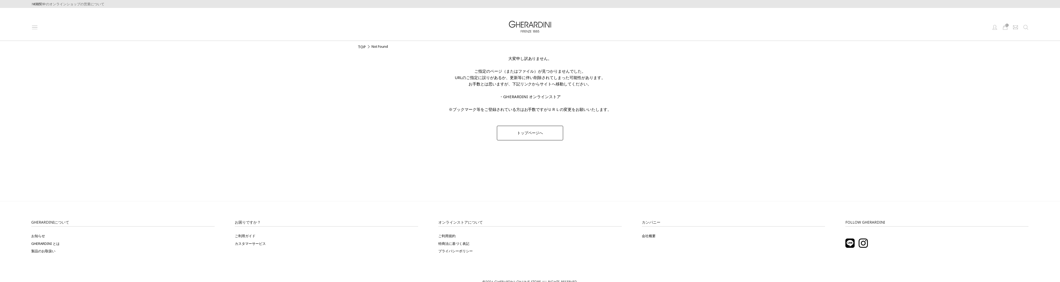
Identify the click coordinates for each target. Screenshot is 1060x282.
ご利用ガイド (245, 235)
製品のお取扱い (43, 251)
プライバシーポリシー (455, 251)
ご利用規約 (447, 235)
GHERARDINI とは (45, 243)
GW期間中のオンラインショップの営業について (67, 4)
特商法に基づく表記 (453, 243)
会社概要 (649, 235)
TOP (362, 46)
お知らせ (38, 235)
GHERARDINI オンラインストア (532, 96)
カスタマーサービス (250, 243)
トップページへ (530, 133)
